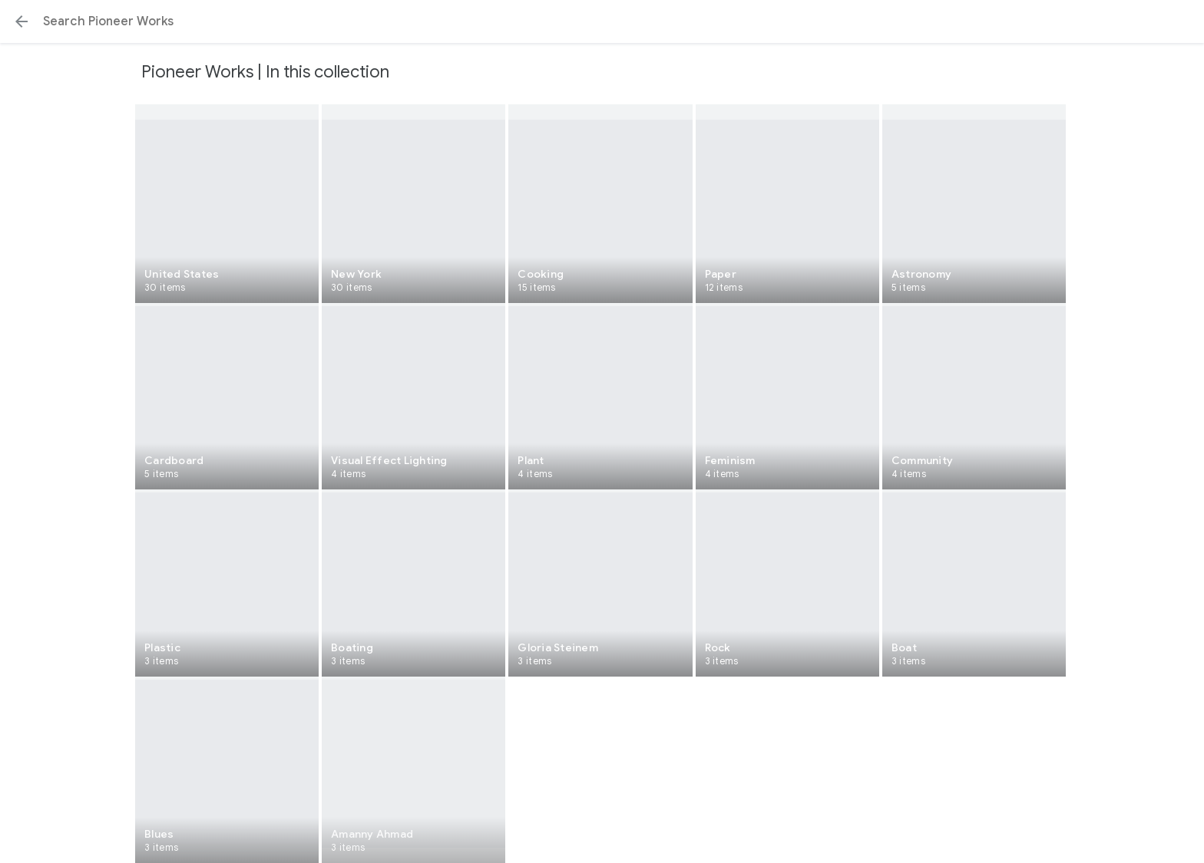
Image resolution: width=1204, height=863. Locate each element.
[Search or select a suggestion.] (602, 21)
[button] (21, 21)
